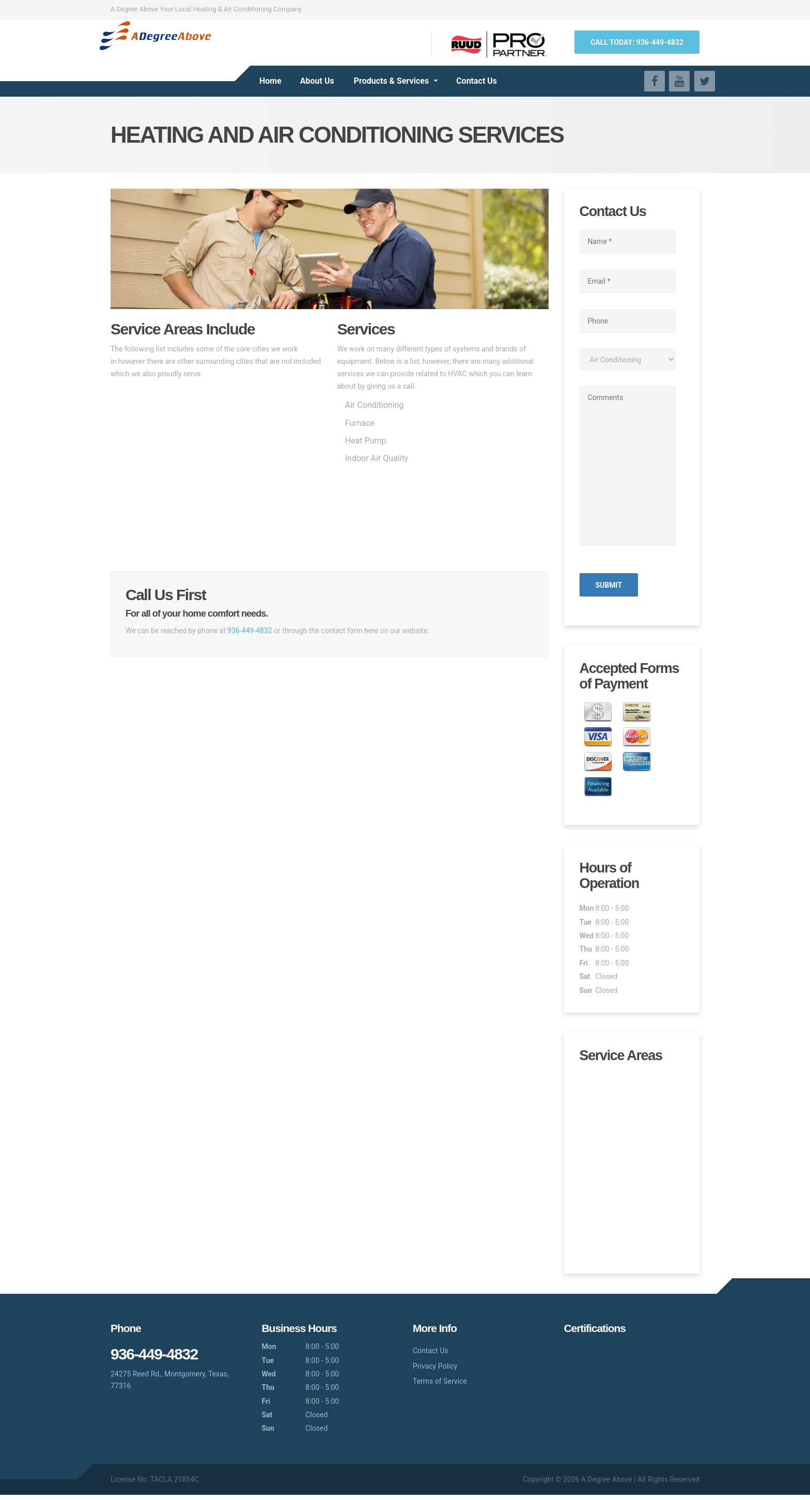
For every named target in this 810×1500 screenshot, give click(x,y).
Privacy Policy (435, 1371)
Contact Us (476, 81)
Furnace (360, 423)
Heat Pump (365, 441)
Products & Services (391, 81)
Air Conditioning (374, 405)
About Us (317, 81)
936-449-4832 (249, 630)
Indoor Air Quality (377, 458)
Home (270, 81)
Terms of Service (440, 1386)
